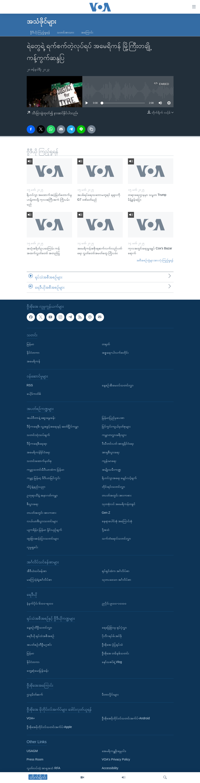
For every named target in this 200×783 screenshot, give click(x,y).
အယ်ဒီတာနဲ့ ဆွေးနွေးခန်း (41, 417)
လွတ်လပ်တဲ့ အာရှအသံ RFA (43, 768)
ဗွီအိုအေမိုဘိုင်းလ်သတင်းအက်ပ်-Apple (49, 727)
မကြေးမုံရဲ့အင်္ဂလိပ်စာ (39, 579)
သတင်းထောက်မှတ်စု (39, 461)
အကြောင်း (87, 32)
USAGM (32, 751)
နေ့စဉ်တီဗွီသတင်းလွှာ (39, 627)
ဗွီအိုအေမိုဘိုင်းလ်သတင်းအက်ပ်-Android (126, 718)
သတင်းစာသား (65, 32)
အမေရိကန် (33, 361)
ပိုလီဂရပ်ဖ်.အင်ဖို (112, 636)
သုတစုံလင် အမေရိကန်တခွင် (119, 504)
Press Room (35, 759)
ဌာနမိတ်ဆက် (35, 694)
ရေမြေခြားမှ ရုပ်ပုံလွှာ (114, 627)
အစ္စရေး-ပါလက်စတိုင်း (115, 352)
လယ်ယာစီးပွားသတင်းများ (42, 521)
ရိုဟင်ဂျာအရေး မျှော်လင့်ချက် (119, 478)
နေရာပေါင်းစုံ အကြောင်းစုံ (117, 521)
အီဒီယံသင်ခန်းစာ (37, 571)
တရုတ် (106, 344)
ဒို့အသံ (105, 529)
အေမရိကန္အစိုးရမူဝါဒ (114, 751)
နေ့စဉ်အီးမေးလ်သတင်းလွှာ (118, 385)
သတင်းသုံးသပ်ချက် (38, 435)
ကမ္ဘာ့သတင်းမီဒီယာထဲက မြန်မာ (45, 469)
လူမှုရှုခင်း (32, 547)
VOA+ (31, 718)
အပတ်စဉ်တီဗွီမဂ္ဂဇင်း (39, 644)
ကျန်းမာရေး (109, 461)
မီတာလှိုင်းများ (110, 694)
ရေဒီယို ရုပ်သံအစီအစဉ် (41, 636)
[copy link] (91, 129)
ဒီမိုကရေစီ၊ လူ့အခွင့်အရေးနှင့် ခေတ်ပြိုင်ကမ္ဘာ (53, 426)
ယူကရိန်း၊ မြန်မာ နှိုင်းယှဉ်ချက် (44, 529)
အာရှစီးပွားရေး (110, 452)
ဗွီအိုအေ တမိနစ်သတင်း (115, 653)
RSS (30, 385)
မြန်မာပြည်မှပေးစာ (113, 417)
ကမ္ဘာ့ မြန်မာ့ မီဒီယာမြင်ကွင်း (43, 478)
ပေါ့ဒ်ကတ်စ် (34, 393)
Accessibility (110, 768)
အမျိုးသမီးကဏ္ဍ (111, 469)
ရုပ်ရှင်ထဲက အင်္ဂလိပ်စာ (116, 571)
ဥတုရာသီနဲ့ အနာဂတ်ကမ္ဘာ (42, 495)
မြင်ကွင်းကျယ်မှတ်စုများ (116, 426)
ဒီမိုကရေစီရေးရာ (37, 443)
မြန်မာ (30, 344)
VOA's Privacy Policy (116, 759)
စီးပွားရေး (32, 504)
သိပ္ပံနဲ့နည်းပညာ (36, 486)
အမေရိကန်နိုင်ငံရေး (38, 452)
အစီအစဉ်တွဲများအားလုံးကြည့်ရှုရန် (155, 260)
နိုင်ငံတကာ (33, 352)
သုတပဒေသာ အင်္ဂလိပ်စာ (116, 579)
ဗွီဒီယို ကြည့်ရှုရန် (40, 32)
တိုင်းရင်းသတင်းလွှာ (113, 486)
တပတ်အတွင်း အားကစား (41, 512)
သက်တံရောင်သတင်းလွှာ (116, 538)
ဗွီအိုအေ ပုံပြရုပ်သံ (112, 644)
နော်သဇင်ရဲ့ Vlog (112, 662)
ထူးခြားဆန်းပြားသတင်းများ (43, 538)
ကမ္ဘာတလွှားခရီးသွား (114, 435)
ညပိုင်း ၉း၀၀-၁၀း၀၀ (114, 603)
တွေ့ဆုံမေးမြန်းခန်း (37, 670)
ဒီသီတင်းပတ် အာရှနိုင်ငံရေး (118, 443)
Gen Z (106, 512)
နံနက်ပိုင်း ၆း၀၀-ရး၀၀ (40, 603)
